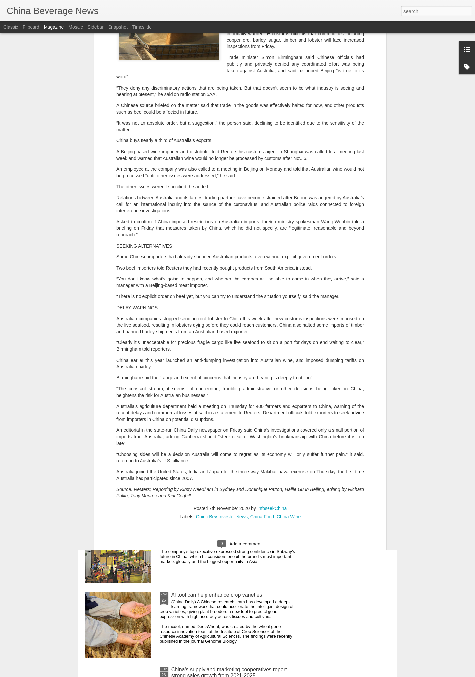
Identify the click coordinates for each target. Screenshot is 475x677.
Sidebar (96, 27)
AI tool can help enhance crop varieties (216, 595)
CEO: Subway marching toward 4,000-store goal (227, 520)
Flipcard (31, 27)
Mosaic (75, 27)
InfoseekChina (272, 413)
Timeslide (142, 27)
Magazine (54, 27)
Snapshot (118, 27)
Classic (10, 27)
